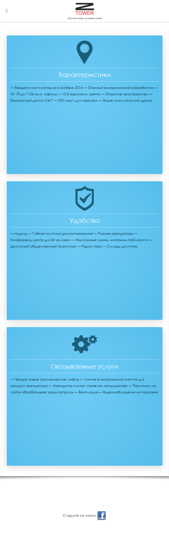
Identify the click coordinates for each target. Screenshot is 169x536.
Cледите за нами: (84, 515)
